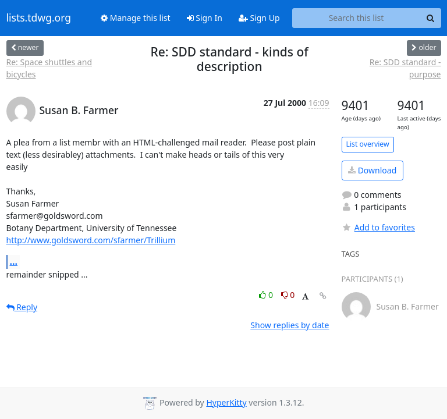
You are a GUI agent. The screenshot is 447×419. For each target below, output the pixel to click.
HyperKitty (226, 402)
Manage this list (136, 17)
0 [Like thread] (267, 294)
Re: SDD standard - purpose (405, 68)
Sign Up (259, 17)
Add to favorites (378, 227)
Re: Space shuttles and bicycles (49, 68)
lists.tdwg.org (39, 18)
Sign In (204, 17)
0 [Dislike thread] (288, 294)
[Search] (430, 18)
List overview (367, 144)
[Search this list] (356, 18)
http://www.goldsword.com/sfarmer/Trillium (91, 240)
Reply (22, 307)
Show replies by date (289, 325)
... (14, 261)
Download (372, 170)
